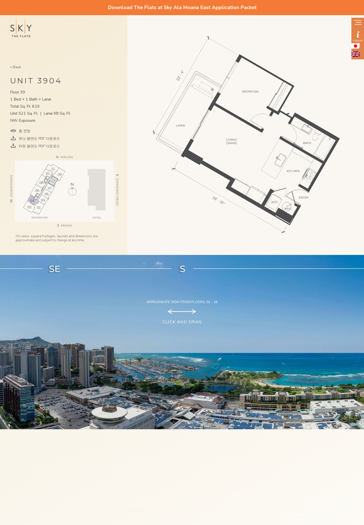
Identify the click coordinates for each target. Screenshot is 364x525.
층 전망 (24, 131)
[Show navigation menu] (357, 23)
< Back (15, 67)
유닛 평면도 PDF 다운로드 (39, 138)
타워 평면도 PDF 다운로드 (39, 146)
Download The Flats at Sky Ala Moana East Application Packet (182, 7)
